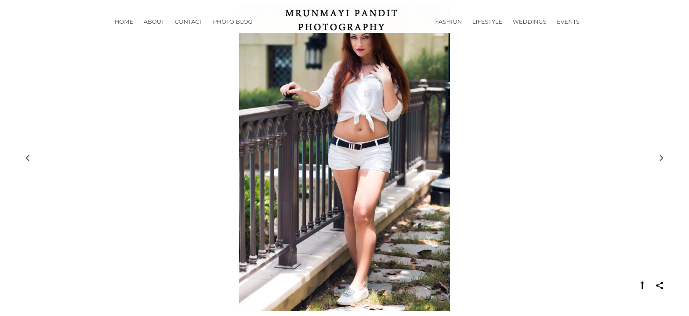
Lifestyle (487, 32)
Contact (189, 32)
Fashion (448, 32)
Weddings (530, 32)
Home (124, 32)
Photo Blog (232, 32)
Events (568, 32)
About (154, 32)
